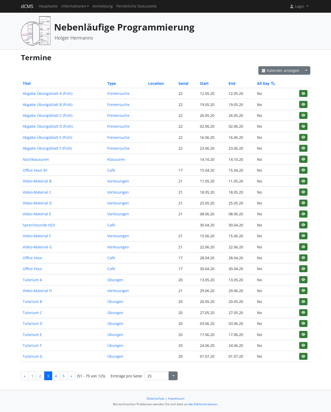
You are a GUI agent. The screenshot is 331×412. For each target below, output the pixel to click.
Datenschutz (156, 398)
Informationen (73, 6)
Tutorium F (32, 345)
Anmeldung (103, 6)
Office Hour (32, 257)
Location (156, 83)
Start (204, 83)
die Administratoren (203, 404)
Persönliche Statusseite (136, 6)
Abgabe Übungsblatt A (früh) (47, 93)
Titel (27, 83)
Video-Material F (37, 235)
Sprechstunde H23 (39, 225)
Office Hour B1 (35, 170)
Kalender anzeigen (280, 70)
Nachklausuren (36, 159)
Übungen (115, 279)
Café (111, 170)
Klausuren (116, 159)
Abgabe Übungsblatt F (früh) (47, 148)
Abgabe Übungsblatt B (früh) (47, 104)
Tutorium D (32, 323)
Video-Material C (37, 192)
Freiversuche (118, 93)
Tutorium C (32, 312)
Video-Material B (37, 181)
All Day (265, 83)
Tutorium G (32, 356)
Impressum (176, 398)
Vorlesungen (118, 181)
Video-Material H (37, 290)
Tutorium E (32, 334)
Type (111, 83)
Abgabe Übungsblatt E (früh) (47, 137)
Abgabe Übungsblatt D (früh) (48, 126)
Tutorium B (32, 301)
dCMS (27, 6)
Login (297, 6)
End (232, 83)
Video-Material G (37, 247)
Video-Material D (37, 203)
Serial (183, 83)
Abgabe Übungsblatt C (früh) (47, 115)
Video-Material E (37, 213)
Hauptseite (48, 6)
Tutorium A (32, 279)
